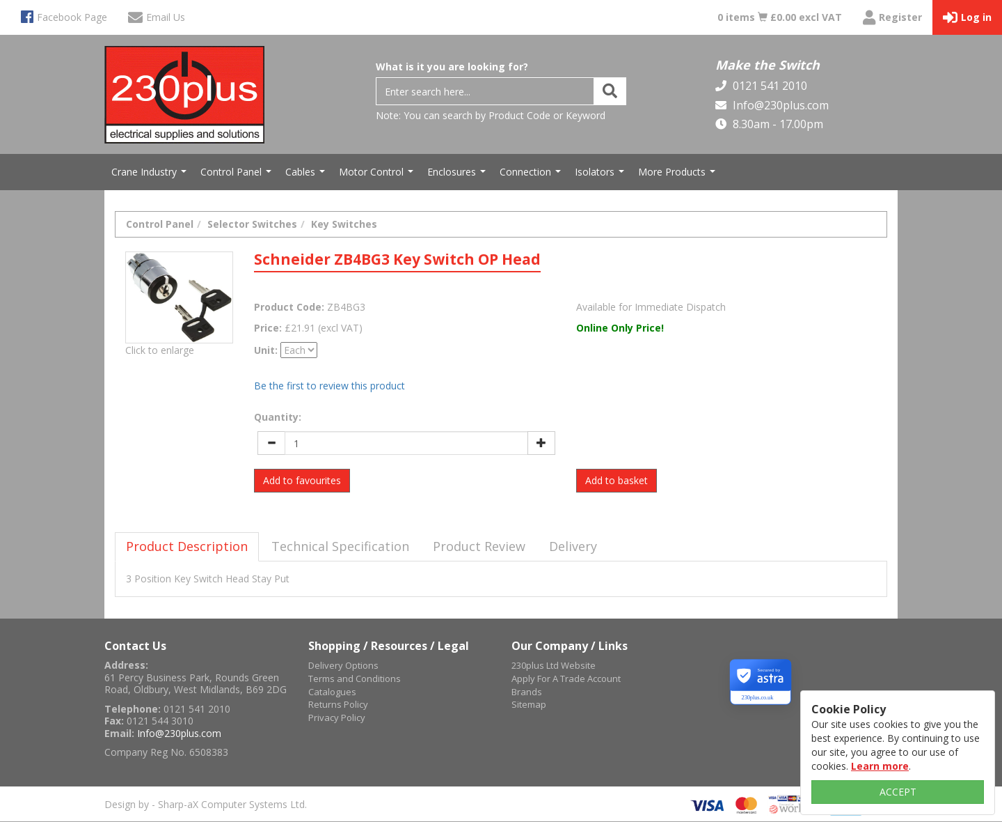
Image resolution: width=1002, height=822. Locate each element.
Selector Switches (252, 224)
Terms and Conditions (354, 678)
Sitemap (528, 704)
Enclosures (458, 175)
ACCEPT (898, 791)
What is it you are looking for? (452, 66)
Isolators (601, 175)
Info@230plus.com (779, 105)
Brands (526, 691)
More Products (678, 175)
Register (892, 17)
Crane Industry (150, 175)
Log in (967, 17)
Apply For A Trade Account (566, 678)
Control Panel (237, 175)
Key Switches (344, 224)
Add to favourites (302, 480)
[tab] (187, 546)
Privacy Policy (336, 717)
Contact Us (135, 645)
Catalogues (332, 691)
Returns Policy (338, 704)
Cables (306, 175)
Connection (532, 175)
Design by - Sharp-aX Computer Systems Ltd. (205, 804)
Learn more (880, 766)
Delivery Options (343, 665)
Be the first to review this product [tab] (329, 385)
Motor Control (378, 175)
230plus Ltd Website (553, 665)
